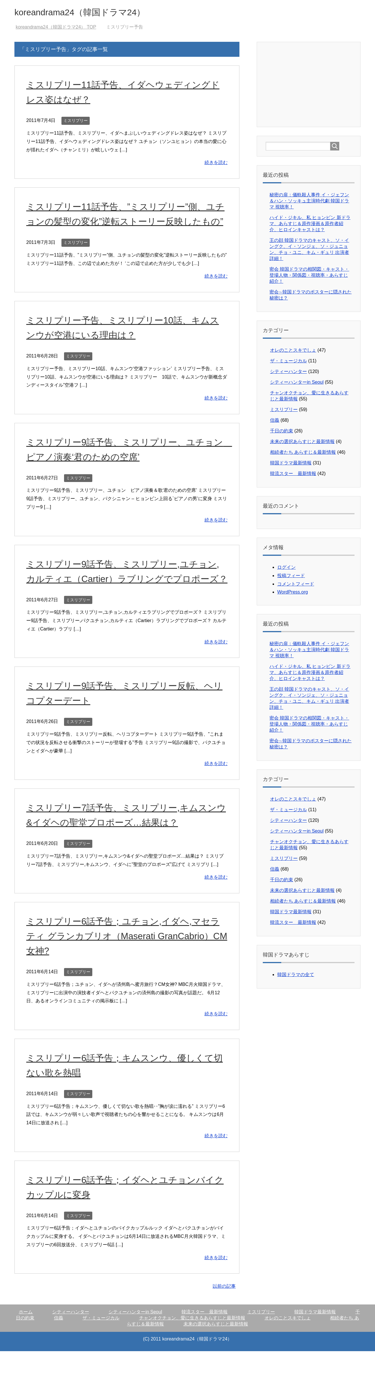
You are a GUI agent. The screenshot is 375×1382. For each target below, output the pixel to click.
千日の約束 (281, 432)
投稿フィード (291, 577)
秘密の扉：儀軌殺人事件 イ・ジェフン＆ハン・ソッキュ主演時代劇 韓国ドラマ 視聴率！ (309, 202)
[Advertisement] (309, 85)
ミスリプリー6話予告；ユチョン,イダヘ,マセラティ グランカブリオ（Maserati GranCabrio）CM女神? (127, 966)
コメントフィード (295, 585)
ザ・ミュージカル (288, 362)
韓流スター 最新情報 (293, 474)
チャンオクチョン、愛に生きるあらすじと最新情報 (192, 1348)
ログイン (286, 568)
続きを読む (216, 163)
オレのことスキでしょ (293, 351)
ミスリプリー (75, 122)
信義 (274, 421)
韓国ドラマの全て (295, 976)
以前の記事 (224, 1317)
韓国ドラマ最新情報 (291, 464)
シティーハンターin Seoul (297, 383)
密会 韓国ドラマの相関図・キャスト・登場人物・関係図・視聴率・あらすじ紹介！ (309, 276)
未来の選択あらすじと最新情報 (302, 442)
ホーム (26, 1342)
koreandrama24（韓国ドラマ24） (93, 12)
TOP (56, 28)
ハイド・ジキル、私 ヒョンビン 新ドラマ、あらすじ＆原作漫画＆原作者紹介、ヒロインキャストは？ (309, 225)
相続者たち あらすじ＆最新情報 (303, 453)
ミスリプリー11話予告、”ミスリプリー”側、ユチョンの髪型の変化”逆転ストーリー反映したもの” (124, 222)
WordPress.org (292, 593)
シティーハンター (288, 372)
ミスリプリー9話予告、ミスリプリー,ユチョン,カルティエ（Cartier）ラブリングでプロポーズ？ (125, 595)
